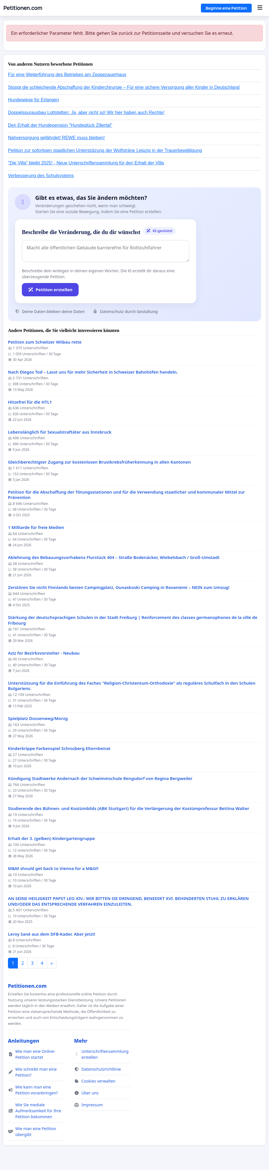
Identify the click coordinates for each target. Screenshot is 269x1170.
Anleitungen (23, 1040)
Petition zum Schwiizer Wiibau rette (45, 342)
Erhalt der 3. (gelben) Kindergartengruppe (51, 838)
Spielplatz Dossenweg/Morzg (38, 718)
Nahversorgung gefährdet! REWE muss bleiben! (56, 137)
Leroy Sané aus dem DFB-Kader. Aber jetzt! (51, 934)
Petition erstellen (50, 289)
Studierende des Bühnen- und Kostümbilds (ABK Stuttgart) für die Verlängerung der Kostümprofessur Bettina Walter (128, 808)
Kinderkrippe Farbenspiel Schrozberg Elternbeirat (59, 748)
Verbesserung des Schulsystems (41, 175)
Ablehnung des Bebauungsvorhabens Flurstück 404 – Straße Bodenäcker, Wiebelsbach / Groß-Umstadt (114, 557)
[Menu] (260, 8)
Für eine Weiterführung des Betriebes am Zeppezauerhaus (67, 74)
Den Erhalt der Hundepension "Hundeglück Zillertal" (60, 125)
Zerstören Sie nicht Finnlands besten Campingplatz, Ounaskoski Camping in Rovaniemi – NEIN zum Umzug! (118, 587)
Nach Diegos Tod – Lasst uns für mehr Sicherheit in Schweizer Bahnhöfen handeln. (93, 372)
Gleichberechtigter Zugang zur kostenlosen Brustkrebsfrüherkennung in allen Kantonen (99, 462)
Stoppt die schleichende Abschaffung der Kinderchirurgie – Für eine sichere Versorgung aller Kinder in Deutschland (123, 87)
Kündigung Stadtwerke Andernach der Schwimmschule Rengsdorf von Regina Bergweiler (100, 778)
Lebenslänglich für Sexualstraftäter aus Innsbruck (60, 432)
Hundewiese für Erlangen (33, 99)
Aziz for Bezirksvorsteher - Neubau (43, 653)
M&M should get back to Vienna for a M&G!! (53, 868)
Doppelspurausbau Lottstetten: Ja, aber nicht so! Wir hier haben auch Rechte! (86, 112)
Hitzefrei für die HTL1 (30, 402)
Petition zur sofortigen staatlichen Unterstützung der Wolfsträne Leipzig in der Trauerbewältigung (105, 150)
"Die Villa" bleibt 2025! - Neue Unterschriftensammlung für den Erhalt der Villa (86, 162)
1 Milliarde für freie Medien (36, 527)
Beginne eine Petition (226, 8)
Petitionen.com (22, 8)
